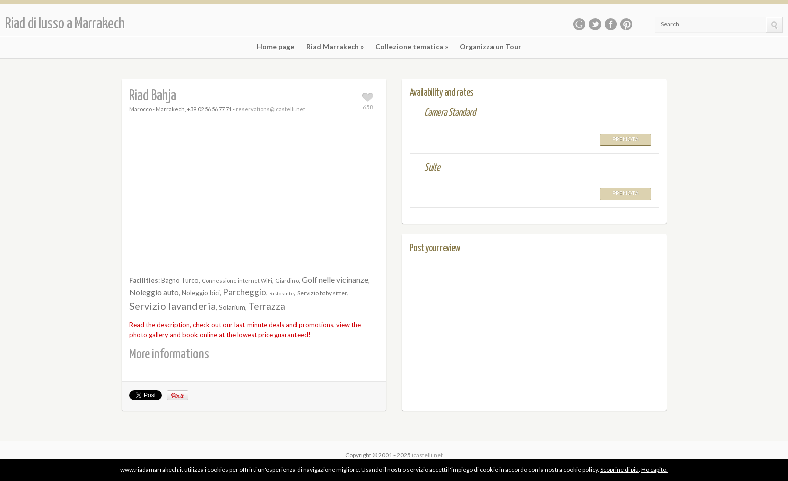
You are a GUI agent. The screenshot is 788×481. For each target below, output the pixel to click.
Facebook (611, 24)
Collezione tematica (411, 47)
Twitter (595, 24)
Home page (275, 47)
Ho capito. (654, 469)
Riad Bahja (152, 96)
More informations (169, 355)
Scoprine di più (619, 469)
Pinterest (626, 24)
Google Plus (579, 24)
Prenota (625, 139)
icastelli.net (427, 455)
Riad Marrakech (335, 47)
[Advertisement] (254, 195)
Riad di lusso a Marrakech (65, 23)
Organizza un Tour (490, 47)
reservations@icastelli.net (270, 109)
